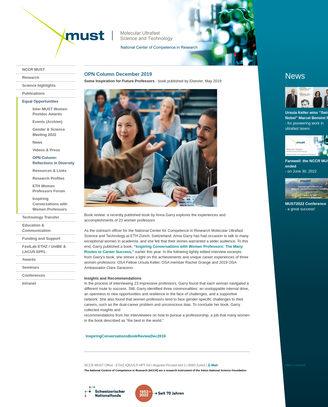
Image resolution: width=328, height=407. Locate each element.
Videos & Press (46, 150)
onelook (300, 365)
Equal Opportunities (40, 101)
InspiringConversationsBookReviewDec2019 (126, 336)
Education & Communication (36, 228)
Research (30, 77)
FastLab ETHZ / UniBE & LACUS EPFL (44, 249)
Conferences (33, 275)
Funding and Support (41, 238)
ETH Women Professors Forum (49, 188)
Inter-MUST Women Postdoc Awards (50, 111)
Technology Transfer (40, 217)
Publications (33, 93)
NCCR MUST (33, 69)
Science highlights (39, 85)
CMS (288, 365)
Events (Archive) (47, 121)
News (37, 142)
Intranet (29, 283)
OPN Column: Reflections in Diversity (53, 160)
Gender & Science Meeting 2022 (49, 132)
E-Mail (212, 365)
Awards (29, 259)
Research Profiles (48, 178)
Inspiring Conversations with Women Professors (50, 203)
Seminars (30, 267)
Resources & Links (49, 170)
